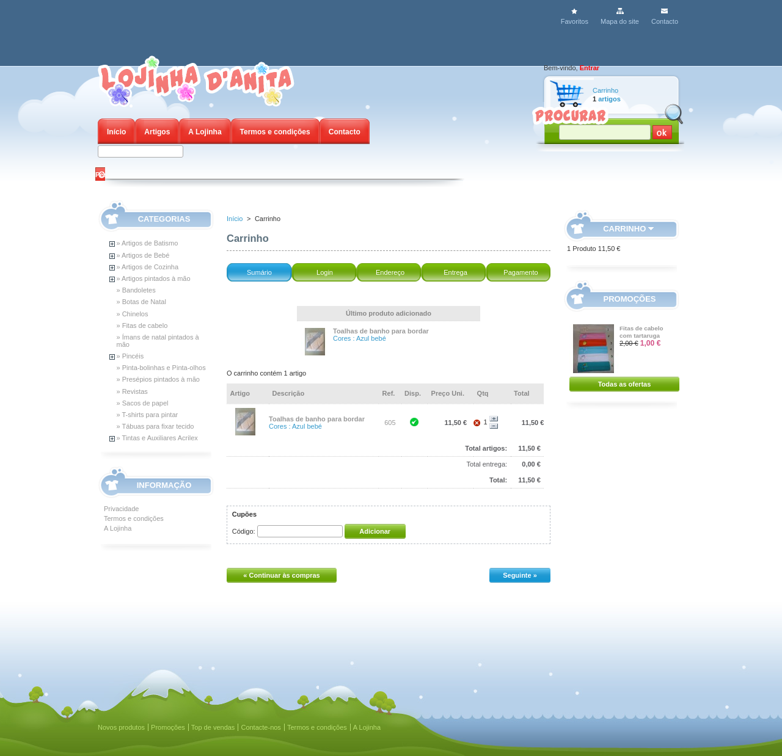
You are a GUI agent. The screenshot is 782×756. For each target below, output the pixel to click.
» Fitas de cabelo (142, 325)
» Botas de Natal (141, 301)
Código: (243, 531)
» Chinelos (132, 314)
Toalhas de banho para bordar (381, 331)
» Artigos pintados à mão (154, 278)
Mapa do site (620, 21)
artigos (609, 99)
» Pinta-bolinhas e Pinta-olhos (161, 367)
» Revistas (132, 391)
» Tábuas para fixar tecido (155, 426)
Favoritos (574, 21)
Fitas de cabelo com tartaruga (641, 332)
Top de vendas (213, 727)
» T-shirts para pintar (147, 414)
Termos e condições (275, 132)
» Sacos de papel (143, 403)
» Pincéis (130, 356)
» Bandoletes (136, 290)
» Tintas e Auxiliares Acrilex (157, 438)
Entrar (589, 67)
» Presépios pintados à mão (158, 379)
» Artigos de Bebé (143, 255)
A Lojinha (204, 132)
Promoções (630, 298)
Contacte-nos (260, 727)
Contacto (664, 21)
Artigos (157, 132)
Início (116, 132)
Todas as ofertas (624, 384)
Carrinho (605, 90)
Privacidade (121, 508)
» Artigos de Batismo (147, 243)
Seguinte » (520, 575)
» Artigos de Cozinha (148, 267)
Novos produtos (121, 727)
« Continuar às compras (281, 575)
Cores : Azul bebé (359, 338)
